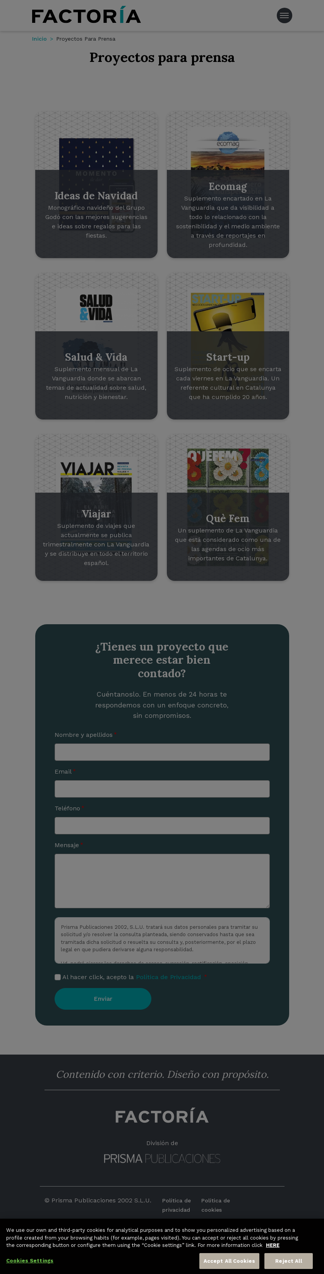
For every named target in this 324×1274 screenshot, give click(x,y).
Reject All (288, 1264)
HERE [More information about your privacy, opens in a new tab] (272, 1248)
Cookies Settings (29, 1264)
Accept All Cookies (229, 1264)
